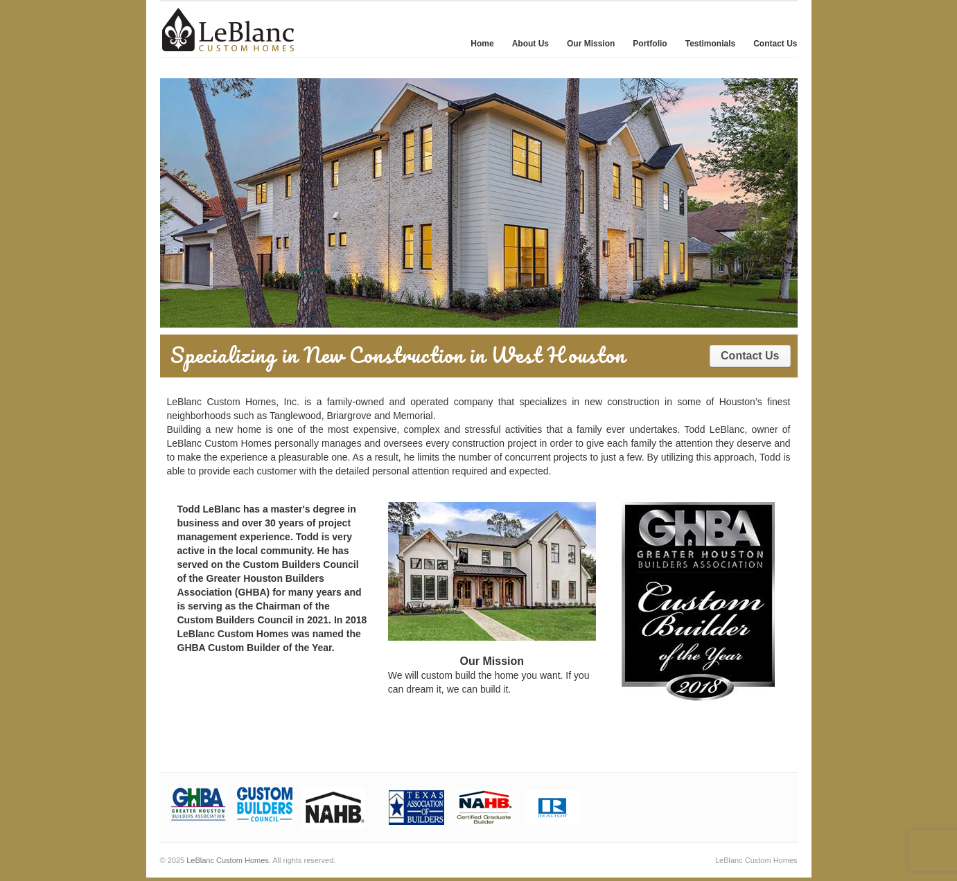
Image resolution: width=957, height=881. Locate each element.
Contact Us (775, 43)
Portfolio (650, 43)
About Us (530, 43)
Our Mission (591, 43)
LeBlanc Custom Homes (227, 860)
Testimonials (710, 43)
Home (482, 43)
